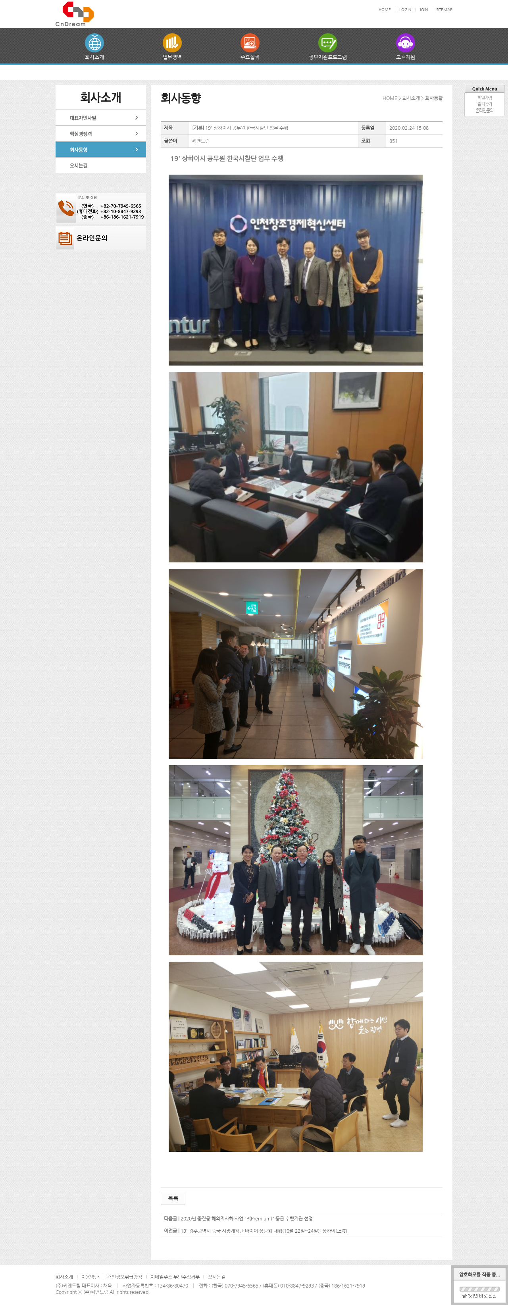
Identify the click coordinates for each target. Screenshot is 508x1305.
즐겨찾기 (484, 104)
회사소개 (94, 57)
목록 (173, 1198)
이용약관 (90, 1277)
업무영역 (172, 57)
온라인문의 (484, 110)
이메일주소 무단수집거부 (175, 1277)
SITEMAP (444, 10)
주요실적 (250, 57)
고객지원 (405, 57)
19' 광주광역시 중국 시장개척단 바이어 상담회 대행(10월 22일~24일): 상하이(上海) (264, 1231)
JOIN (423, 10)
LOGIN (405, 10)
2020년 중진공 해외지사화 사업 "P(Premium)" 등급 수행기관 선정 (247, 1218)
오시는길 (216, 1277)
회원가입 (484, 97)
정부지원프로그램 (328, 57)
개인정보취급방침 (124, 1277)
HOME (385, 10)
